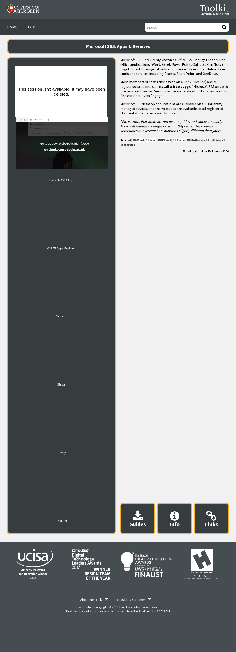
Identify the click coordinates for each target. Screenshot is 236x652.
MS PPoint (164, 140)
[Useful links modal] (211, 518)
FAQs (32, 27)
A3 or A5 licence (193, 82)
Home (12, 27)
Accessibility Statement (130, 600)
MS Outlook (194, 140)
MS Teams (179, 140)
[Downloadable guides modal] (137, 518)
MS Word (138, 140)
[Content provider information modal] (174, 518)
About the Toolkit (92, 600)
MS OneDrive (212, 140)
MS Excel (151, 140)
